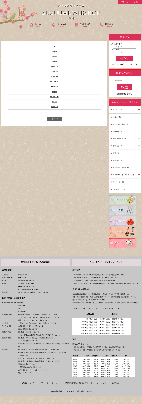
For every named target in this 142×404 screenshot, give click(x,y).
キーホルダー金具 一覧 (121, 123)
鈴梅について (54, 86)
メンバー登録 (54, 76)
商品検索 (54, 92)
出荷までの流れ (54, 81)
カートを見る (132, 2)
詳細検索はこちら (124, 94)
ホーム (54, 46)
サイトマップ (54, 107)
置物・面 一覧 (118, 144)
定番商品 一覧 (118, 130)
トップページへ (54, 119)
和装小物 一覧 (118, 158)
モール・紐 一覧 (119, 179)
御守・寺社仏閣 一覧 (120, 137)
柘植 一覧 (117, 151)
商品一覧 (54, 101)
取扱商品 (54, 51)
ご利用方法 (54, 56)
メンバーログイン (54, 71)
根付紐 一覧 (117, 116)
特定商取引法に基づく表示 (77, 391)
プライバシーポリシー (49, 391)
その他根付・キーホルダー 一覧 (124, 172)
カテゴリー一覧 (54, 97)
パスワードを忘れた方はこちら (124, 64)
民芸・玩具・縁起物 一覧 (122, 165)
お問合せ (54, 61)
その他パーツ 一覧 (120, 186)
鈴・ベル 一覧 (118, 110)
